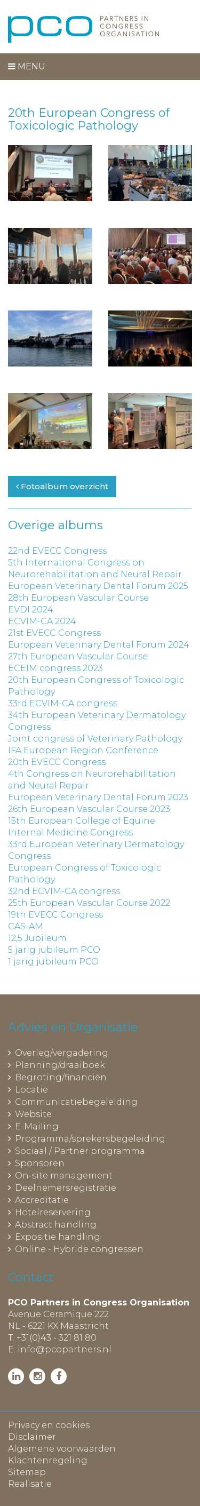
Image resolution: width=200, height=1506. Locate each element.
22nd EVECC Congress (57, 551)
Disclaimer (32, 1437)
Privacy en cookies (49, 1425)
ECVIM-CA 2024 (42, 621)
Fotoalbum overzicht (62, 486)
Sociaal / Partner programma (80, 1151)
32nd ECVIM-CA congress (64, 891)
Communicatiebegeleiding (76, 1102)
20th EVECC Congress (57, 762)
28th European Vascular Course (78, 598)
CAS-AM (25, 926)
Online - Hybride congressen (79, 1249)
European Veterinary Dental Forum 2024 (98, 645)
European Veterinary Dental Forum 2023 (98, 797)
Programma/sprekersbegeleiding (90, 1139)
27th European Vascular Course (78, 656)
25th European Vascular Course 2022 (89, 903)
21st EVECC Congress (54, 633)
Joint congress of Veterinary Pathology (95, 739)
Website (33, 1114)
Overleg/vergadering (61, 1053)
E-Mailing (37, 1126)
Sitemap (27, 1472)
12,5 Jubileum (37, 938)
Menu (26, 66)
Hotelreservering (53, 1212)
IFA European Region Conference (83, 750)
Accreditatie (42, 1200)
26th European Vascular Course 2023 (89, 809)
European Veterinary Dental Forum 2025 (98, 586)
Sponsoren (40, 1163)
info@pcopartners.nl (64, 1349)
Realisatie (30, 1484)
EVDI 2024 (30, 609)
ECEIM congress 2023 (55, 668)
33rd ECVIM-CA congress (62, 703)
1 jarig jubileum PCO (53, 962)
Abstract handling (56, 1225)
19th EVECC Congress (55, 915)
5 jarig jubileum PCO (54, 950)
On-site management (64, 1175)
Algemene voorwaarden (62, 1449)
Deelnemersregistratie (65, 1188)
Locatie (31, 1090)
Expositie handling (57, 1237)
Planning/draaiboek (60, 1065)
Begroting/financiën (61, 1077)
